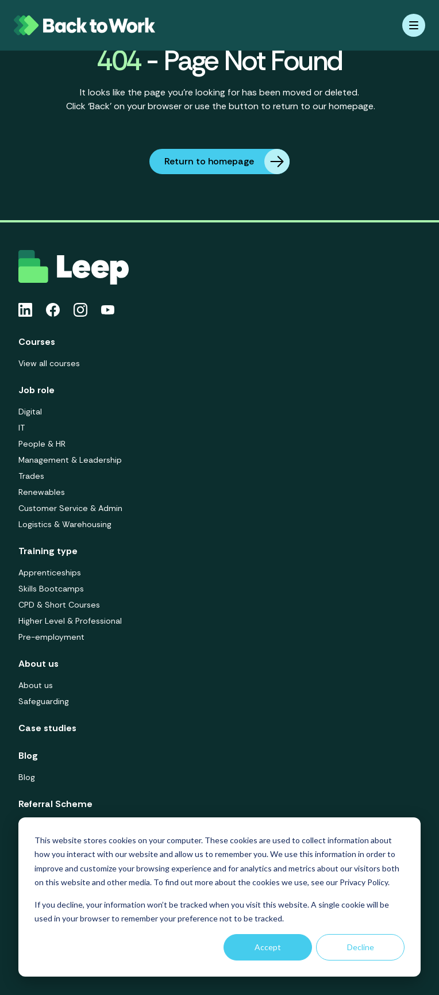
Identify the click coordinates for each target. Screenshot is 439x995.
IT (21, 427)
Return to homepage (227, 161)
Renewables (41, 492)
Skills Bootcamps (51, 588)
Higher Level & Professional (70, 621)
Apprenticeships (49, 572)
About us (35, 685)
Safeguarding (43, 701)
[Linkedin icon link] (25, 310)
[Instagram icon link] (80, 310)
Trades (31, 476)
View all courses (49, 363)
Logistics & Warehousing (64, 524)
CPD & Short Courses (59, 605)
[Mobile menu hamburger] (413, 25)
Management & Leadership (70, 460)
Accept (268, 947)
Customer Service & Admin (70, 508)
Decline (360, 947)
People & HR (42, 444)
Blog (26, 777)
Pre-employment (51, 637)
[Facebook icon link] (53, 310)
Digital (30, 411)
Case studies (47, 728)
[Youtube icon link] (107, 309)
